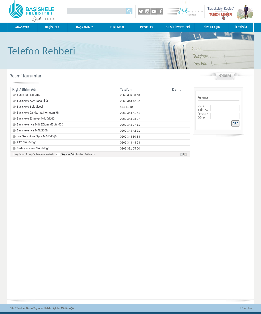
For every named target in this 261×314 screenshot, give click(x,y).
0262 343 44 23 (130, 142)
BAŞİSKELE (52, 27)
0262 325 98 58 (130, 95)
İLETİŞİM (241, 27)
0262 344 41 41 (130, 112)
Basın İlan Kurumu (28, 94)
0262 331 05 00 (130, 148)
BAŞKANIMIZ (84, 27)
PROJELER (147, 27)
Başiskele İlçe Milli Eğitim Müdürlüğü (40, 124)
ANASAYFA (22, 27)
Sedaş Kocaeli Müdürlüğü (33, 148)
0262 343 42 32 (130, 100)
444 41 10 (126, 106)
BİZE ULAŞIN (212, 27)
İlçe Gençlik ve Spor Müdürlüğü (37, 136)
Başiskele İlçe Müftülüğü (32, 130)
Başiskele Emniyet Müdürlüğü (35, 118)
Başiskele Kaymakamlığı (32, 100)
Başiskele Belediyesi (30, 106)
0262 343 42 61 (130, 130)
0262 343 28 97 (130, 118)
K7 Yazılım (246, 308)
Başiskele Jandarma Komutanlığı (38, 112)
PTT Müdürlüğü (26, 142)
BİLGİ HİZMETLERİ (178, 27)
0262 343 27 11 (130, 124)
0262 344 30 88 (130, 136)
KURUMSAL (117, 27)
